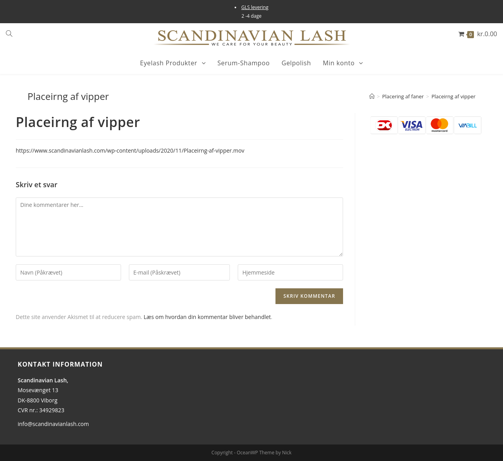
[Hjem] (371, 96)
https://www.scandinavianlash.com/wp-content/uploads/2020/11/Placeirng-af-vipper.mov (130, 150)
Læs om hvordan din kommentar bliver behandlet (207, 317)
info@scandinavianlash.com (53, 424)
